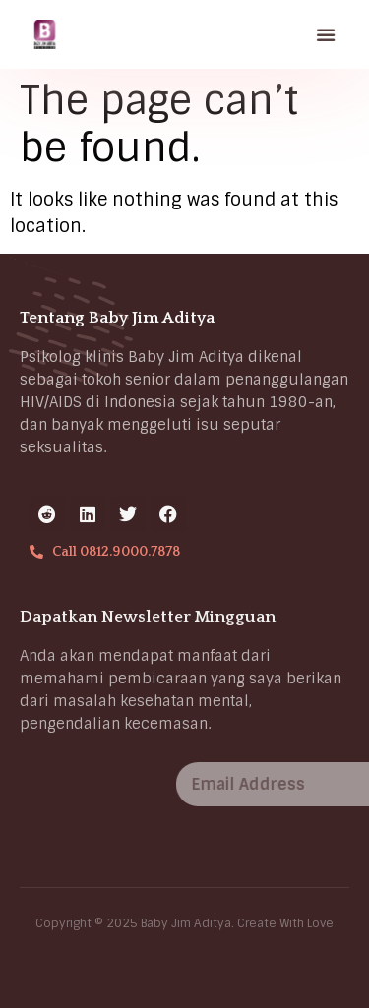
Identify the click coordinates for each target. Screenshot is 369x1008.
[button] (326, 34)
